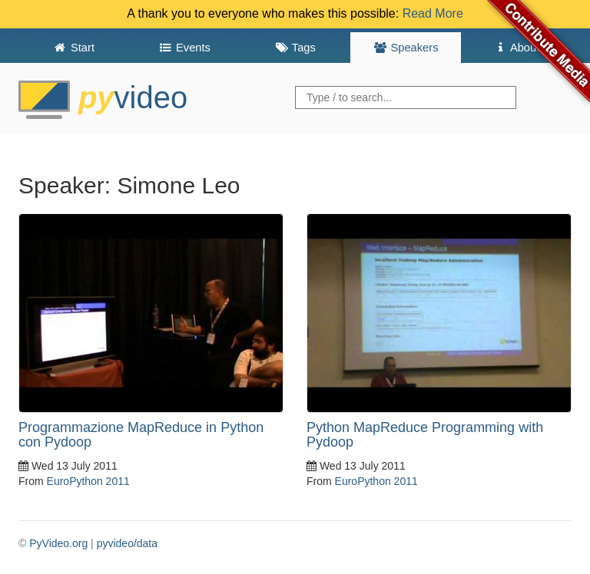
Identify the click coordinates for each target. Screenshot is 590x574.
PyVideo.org (58, 543)
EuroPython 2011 (88, 481)
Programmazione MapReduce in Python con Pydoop (141, 435)
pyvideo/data (127, 543)
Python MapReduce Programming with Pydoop (425, 435)
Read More (433, 13)
